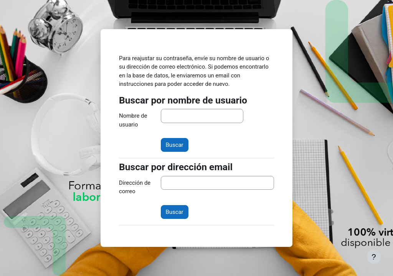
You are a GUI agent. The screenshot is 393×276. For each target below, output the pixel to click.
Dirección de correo (134, 187)
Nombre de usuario (133, 120)
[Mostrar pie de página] (374, 257)
